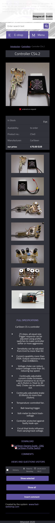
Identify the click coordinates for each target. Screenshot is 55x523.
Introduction (15, 46)
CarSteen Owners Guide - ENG (27, 445)
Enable (49, 16)
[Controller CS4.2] (27, 64)
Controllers (26, 46)
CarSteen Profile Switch (27, 448)
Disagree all (39, 16)
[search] (46, 26)
